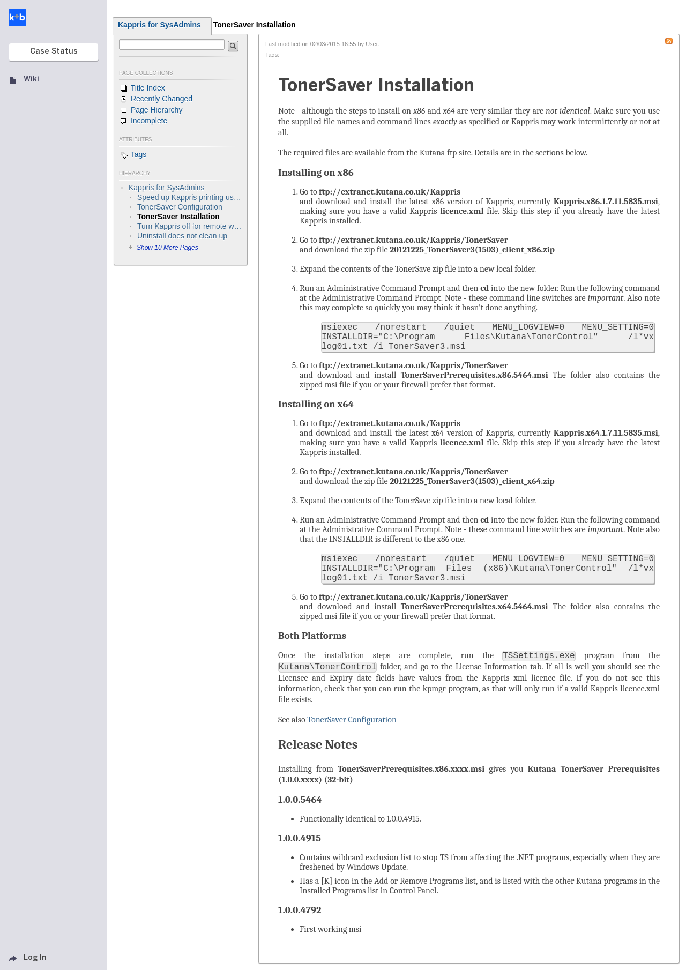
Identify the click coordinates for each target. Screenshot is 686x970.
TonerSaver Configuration (352, 720)
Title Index (142, 88)
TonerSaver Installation (254, 24)
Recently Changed (155, 99)
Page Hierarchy (150, 110)
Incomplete (143, 121)
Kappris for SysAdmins (159, 24)
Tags (132, 155)
